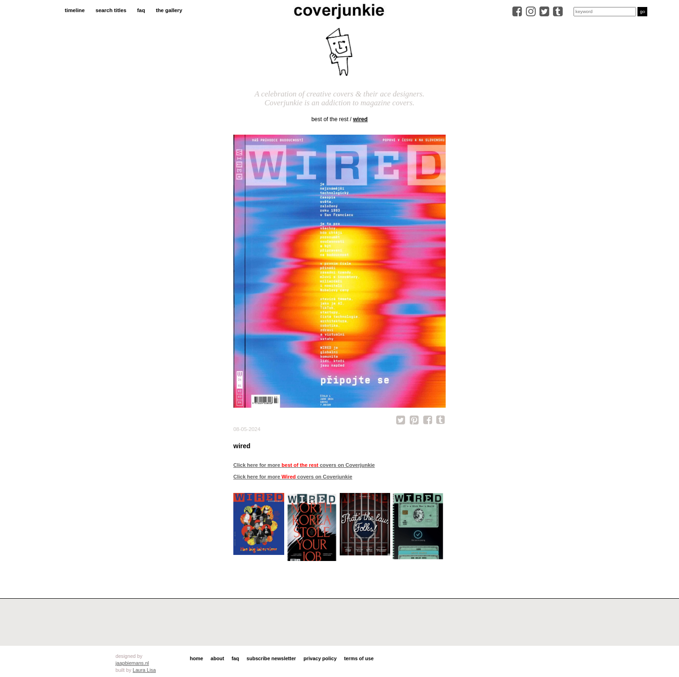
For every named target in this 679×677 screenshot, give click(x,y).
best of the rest (329, 119)
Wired (360, 119)
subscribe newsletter (271, 658)
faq (141, 10)
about (217, 658)
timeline (75, 10)
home (196, 658)
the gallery (169, 10)
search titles (111, 10)
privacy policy (319, 658)
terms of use (358, 658)
